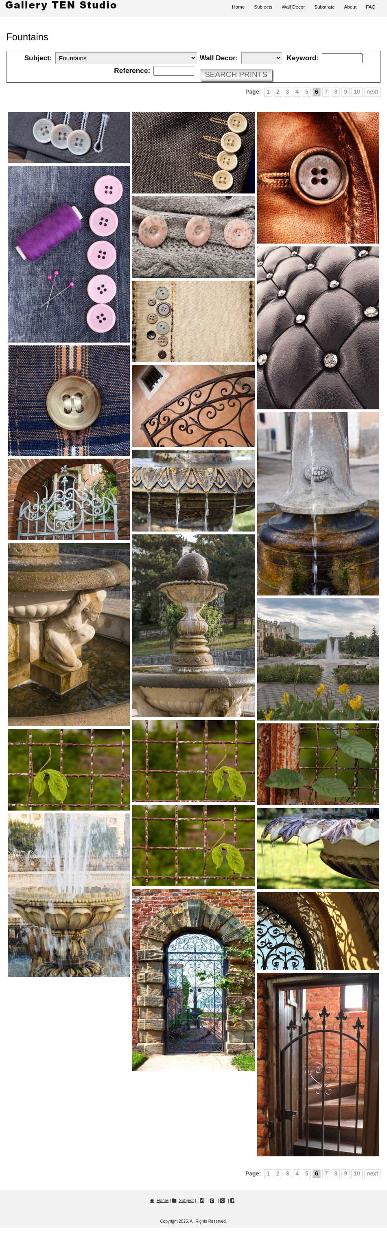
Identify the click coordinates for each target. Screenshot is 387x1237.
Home (238, 6)
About (350, 6)
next (372, 91)
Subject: (38, 58)
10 (357, 91)
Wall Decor (293, 6)
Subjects (263, 6)
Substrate (324, 6)
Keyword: (303, 58)
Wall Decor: (219, 58)
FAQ (370, 6)
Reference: (132, 71)
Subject (186, 1200)
